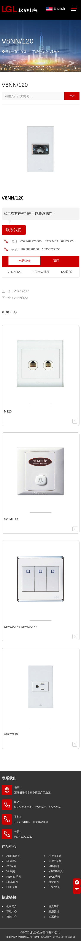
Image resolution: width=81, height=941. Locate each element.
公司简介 (11, 906)
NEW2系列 (55, 861)
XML (37, 937)
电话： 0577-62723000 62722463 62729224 (37, 805)
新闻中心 (11, 916)
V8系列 (54, 51)
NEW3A (11, 861)
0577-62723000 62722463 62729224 (48, 241)
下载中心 (11, 911)
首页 (23, 51)
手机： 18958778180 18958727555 (31, 819)
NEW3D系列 (56, 871)
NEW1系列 (55, 855)
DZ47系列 (54, 887)
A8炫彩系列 (13, 855)
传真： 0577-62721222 (23, 834)
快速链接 (9, 897)
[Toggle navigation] (74, 9)
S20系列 (11, 866)
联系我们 (14, 230)
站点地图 (46, 937)
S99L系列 (54, 876)
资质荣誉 (54, 906)
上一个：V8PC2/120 (15, 291)
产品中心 (38, 51)
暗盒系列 (54, 881)
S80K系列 (12, 881)
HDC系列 (11, 887)
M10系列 (54, 866)
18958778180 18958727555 (40, 249)
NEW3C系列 (13, 876)
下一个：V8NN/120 (15, 298)
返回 (56, 261)
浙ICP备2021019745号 (19, 937)
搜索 (72, 95)
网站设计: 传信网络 (64, 937)
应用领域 (54, 911)
